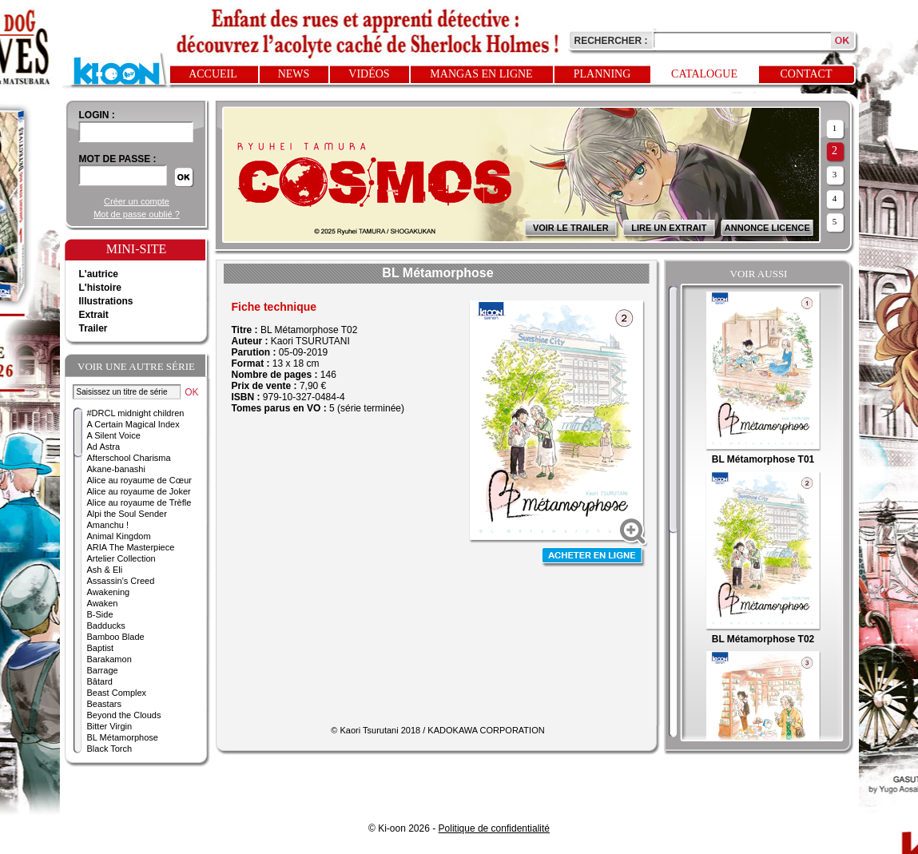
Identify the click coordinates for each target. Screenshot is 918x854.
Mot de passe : (118, 159)
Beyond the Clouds (124, 715)
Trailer (93, 328)
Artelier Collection (121, 558)
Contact (807, 74)
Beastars (104, 704)
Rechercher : (611, 40)
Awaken (102, 603)
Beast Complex (117, 692)
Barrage (102, 670)
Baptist (100, 648)
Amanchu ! (108, 525)
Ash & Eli (105, 569)
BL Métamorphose (122, 737)
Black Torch (110, 748)
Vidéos (368, 74)
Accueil (213, 74)
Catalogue (704, 74)
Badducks (106, 625)
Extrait (94, 314)
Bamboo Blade (116, 636)
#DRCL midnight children (136, 413)
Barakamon (109, 659)
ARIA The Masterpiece (131, 547)
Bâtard (100, 681)
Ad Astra (104, 446)
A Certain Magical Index (133, 424)
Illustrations (106, 301)
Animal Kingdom (119, 536)
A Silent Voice (114, 435)
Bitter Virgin (110, 726)
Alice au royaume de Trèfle (139, 502)
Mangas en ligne (481, 74)
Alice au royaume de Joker (139, 491)
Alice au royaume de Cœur (139, 480)
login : (97, 115)
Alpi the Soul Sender (127, 513)
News (294, 74)
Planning (602, 74)
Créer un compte (136, 201)
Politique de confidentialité (494, 828)
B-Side (100, 614)
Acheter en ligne (594, 557)
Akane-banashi (116, 469)
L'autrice (99, 274)
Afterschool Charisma (129, 458)
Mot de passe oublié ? (136, 214)
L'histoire (100, 287)
